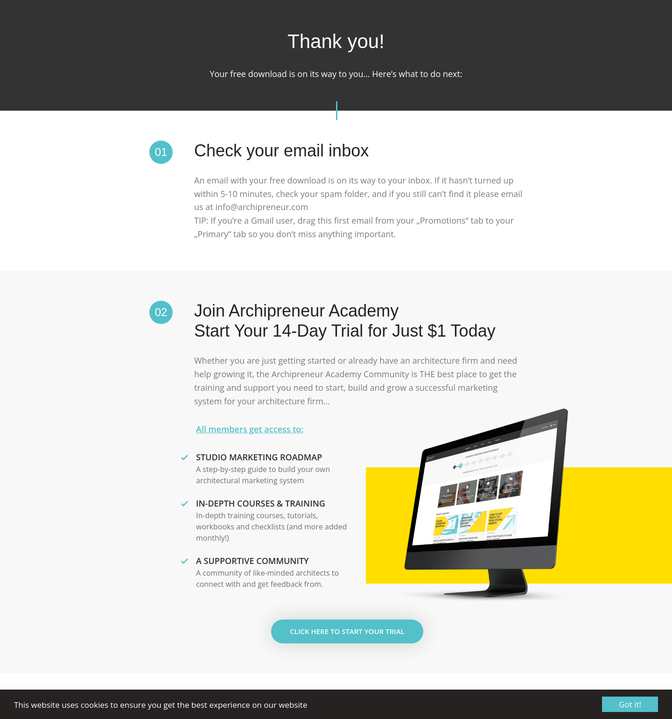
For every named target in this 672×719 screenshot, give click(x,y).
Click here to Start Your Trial (347, 631)
